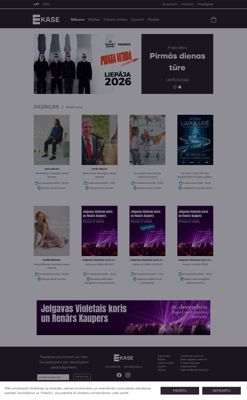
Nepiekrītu (221, 391)
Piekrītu (180, 391)
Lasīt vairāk (120, 393)
